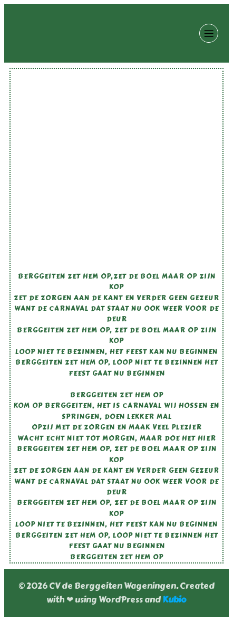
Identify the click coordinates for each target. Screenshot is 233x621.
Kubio (174, 599)
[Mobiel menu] (208, 33)
